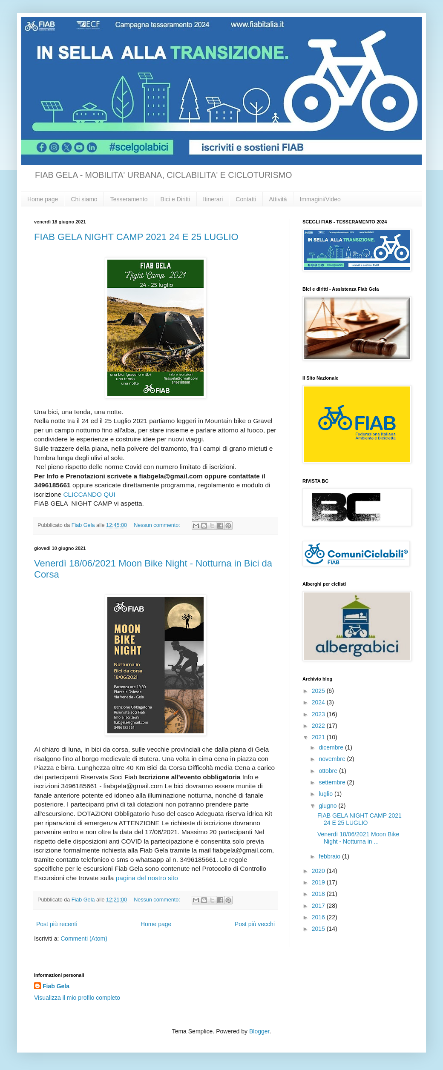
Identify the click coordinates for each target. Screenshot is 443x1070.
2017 (319, 905)
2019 (319, 882)
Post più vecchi (255, 924)
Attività (278, 199)
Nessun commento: (157, 525)
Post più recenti (57, 924)
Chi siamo (84, 199)
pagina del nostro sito (147, 877)
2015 (319, 928)
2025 (319, 690)
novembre (333, 758)
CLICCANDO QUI (89, 494)
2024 (319, 702)
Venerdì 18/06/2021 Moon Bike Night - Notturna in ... (358, 838)
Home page (42, 199)
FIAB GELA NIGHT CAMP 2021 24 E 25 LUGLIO (136, 237)
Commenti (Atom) (83, 938)
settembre (333, 782)
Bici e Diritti (175, 199)
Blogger (259, 1031)
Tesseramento (129, 199)
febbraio (330, 856)
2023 (319, 714)
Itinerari (213, 199)
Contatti (246, 199)
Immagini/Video (320, 199)
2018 (319, 893)
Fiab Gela (56, 986)
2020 (319, 870)
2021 (319, 737)
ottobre (329, 770)
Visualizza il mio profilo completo (77, 997)
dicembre (332, 747)
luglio (326, 793)
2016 (319, 917)
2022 (319, 725)
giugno (328, 805)
